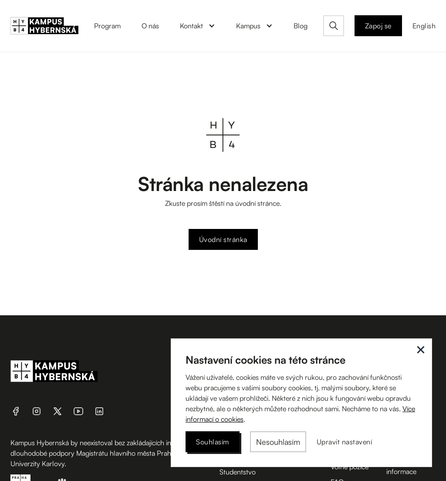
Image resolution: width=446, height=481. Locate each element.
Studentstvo (238, 471)
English (424, 25)
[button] (197, 26)
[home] (44, 26)
